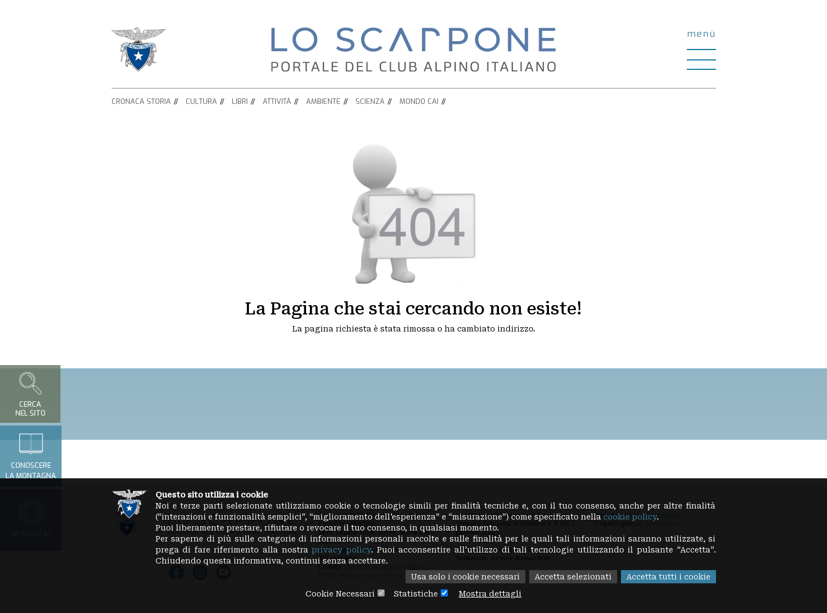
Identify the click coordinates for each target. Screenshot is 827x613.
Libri (240, 101)
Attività (277, 101)
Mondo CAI (419, 101)
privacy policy (341, 549)
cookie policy (630, 516)
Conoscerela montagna (30, 456)
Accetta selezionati (573, 576)
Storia (159, 101)
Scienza (370, 101)
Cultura (201, 101)
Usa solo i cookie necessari (465, 576)
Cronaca (128, 101)
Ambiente (323, 101)
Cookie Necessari (340, 593)
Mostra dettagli (490, 593)
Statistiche (415, 593)
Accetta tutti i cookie (668, 576)
